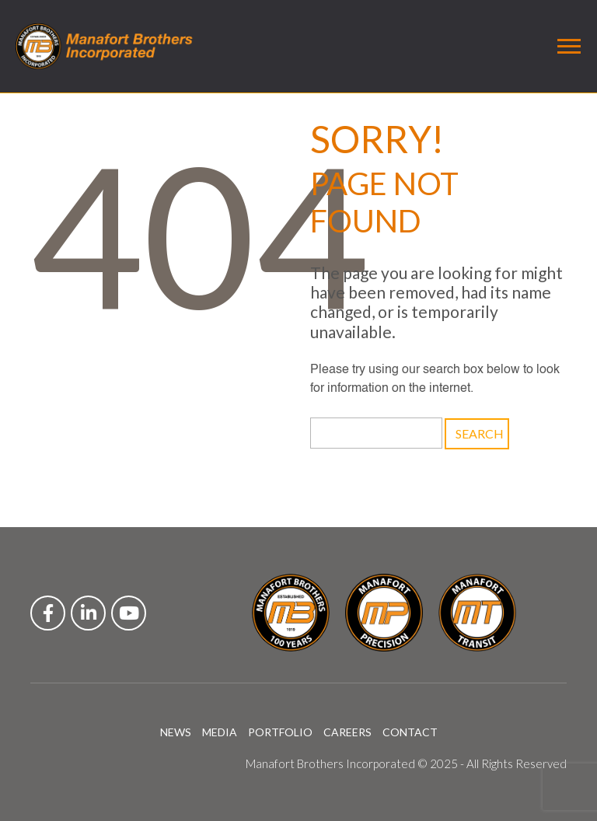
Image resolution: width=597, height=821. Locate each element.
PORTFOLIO (280, 732)
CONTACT (410, 732)
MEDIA (219, 732)
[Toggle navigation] (569, 46)
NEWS (175, 732)
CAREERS (347, 732)
